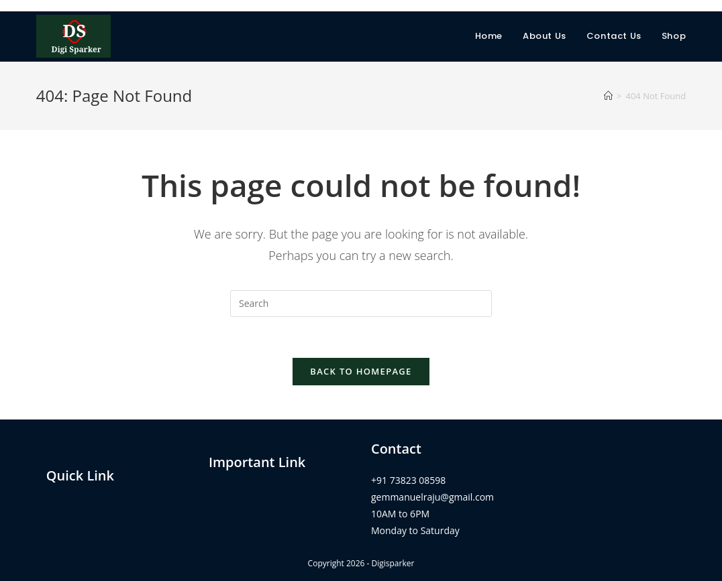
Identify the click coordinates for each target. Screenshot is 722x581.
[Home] (608, 96)
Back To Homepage (360, 371)
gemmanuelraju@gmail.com (432, 497)
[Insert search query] (361, 303)
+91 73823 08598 (408, 480)
